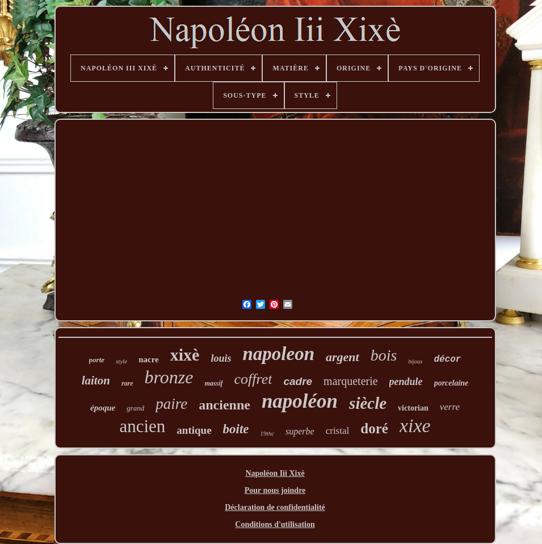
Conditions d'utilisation (274, 524)
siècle (367, 403)
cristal (338, 430)
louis (221, 358)
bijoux (415, 361)
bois (384, 355)
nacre (148, 359)
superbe (299, 431)
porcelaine (451, 383)
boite (236, 429)
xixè (185, 354)
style (121, 361)
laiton (96, 380)
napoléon (300, 401)
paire (171, 403)
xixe (415, 425)
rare (127, 383)
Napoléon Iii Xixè (274, 473)
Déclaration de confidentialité (275, 507)
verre (450, 406)
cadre (297, 381)
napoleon (278, 354)
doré (374, 428)
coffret (253, 379)
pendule (406, 381)
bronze (169, 377)
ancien (142, 426)
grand (135, 408)
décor (447, 359)
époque (102, 407)
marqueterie (350, 381)
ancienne (224, 404)
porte (96, 359)
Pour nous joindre (275, 490)
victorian (413, 408)
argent (342, 357)
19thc (267, 433)
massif (213, 383)
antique (194, 430)
